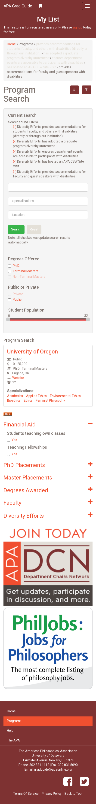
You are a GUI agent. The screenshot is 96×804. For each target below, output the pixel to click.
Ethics (28, 400)
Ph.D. (14, 266)
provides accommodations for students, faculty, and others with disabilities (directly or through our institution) (47, 48)
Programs (14, 721)
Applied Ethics (36, 396)
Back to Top (73, 793)
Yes (12, 440)
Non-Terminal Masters (26, 276)
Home (11, 44)
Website (18, 378)
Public (15, 299)
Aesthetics (15, 396)
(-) (15, 127)
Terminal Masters (23, 271)
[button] (48, 6)
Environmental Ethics (65, 396)
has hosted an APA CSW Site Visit (31, 67)
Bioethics (14, 400)
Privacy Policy (52, 793)
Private (15, 294)
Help (10, 730)
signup (77, 27)
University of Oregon (32, 351)
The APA (13, 740)
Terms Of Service (26, 793)
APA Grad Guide (18, 5)
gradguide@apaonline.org (53, 769)
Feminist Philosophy (50, 400)
